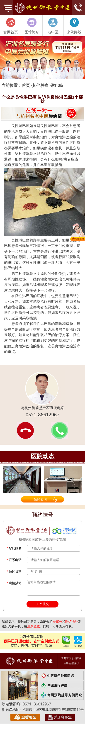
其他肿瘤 (40, 86)
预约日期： (16, 571)
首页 (26, 86)
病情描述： (16, 583)
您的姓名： (16, 548)
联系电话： (16, 560)
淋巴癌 (57, 86)
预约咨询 (40, 499)
